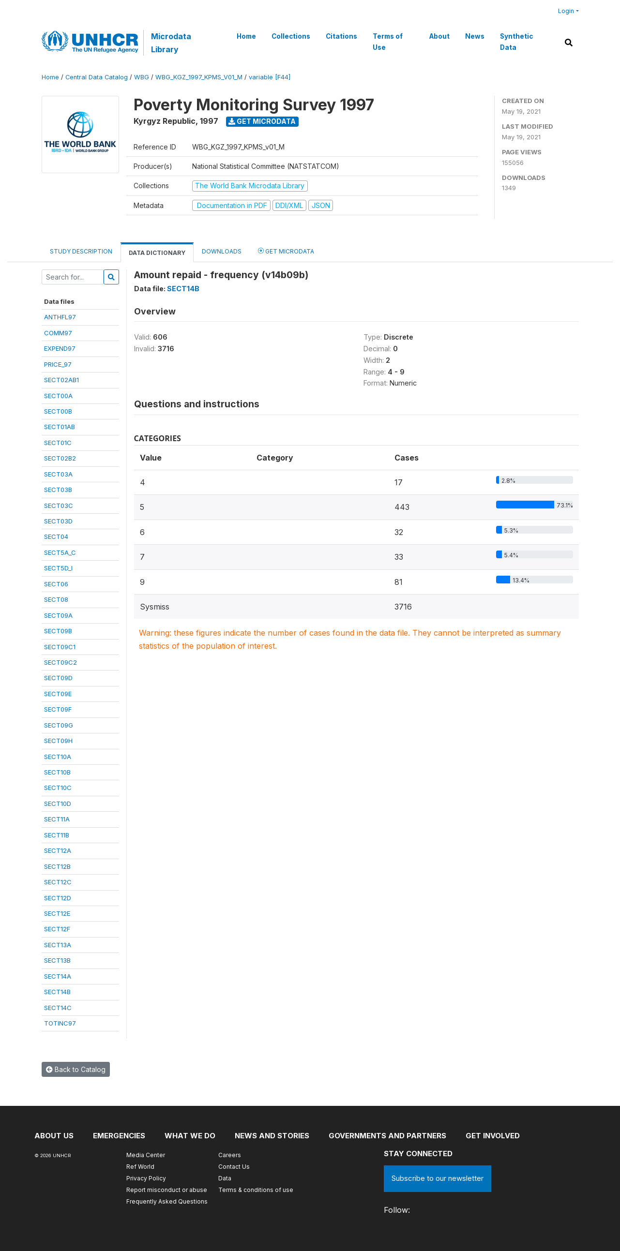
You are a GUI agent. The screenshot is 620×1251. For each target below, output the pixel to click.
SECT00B (58, 411)
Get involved (493, 1135)
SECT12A (57, 850)
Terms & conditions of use (255, 1189)
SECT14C (58, 1008)
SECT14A (57, 976)
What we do (190, 1135)
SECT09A (58, 615)
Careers (229, 1155)
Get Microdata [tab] (286, 251)
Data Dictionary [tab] (157, 252)
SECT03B (58, 489)
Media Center (145, 1155)
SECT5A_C (60, 552)
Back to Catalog (76, 1069)
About (439, 36)
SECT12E (57, 913)
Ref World (140, 1166)
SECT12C (58, 882)
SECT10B (57, 772)
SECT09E (58, 694)
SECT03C (58, 505)
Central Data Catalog (96, 77)
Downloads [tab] (222, 251)
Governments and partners (387, 1135)
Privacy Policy (146, 1178)
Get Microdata (262, 121)
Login (566, 11)
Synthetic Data (516, 41)
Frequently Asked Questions (167, 1201)
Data (224, 1178)
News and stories (272, 1135)
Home (246, 36)
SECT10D (57, 803)
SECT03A (58, 474)
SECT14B (57, 992)
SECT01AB (59, 427)
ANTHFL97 (60, 317)
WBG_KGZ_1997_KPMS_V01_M (198, 77)
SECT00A (58, 396)
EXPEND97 (60, 348)
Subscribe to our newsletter (438, 1178)
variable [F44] (269, 77)
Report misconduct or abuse (166, 1189)
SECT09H (58, 741)
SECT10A (57, 756)
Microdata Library (171, 42)
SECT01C (58, 443)
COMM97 (58, 333)
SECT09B (58, 631)
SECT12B (57, 866)
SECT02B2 (60, 458)
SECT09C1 (60, 647)
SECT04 (56, 536)
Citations (341, 36)
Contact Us (234, 1166)
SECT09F (58, 709)
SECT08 (56, 599)
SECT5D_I (58, 568)
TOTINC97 (60, 1023)
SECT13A (57, 945)
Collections (291, 36)
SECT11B (56, 835)
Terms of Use (388, 41)
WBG (141, 77)
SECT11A (57, 819)
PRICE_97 (58, 364)
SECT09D (58, 678)
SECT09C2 (60, 662)
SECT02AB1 (61, 380)
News (474, 36)
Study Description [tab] (81, 251)
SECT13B (57, 960)
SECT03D (58, 521)
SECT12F (57, 929)
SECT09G (58, 725)
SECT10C (58, 787)
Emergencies (119, 1135)
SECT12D (57, 898)
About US (54, 1135)
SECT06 (56, 584)
